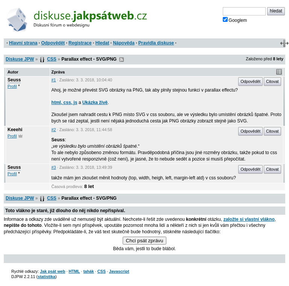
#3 (54, 167)
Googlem (235, 20)
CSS (51, 59)
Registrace (79, 43)
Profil (12, 86)
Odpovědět (53, 43)
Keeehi (15, 129)
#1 (54, 80)
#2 (54, 129)
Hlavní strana (23, 43)
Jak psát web (52, 271)
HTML (74, 271)
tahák (88, 271)
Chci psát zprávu (144, 240)
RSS (121, 59)
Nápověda (123, 43)
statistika (46, 276)
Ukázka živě (95, 102)
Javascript (119, 271)
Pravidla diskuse (156, 43)
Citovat (272, 81)
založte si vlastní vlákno (249, 219)
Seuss (14, 80)
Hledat (102, 43)
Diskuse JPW (20, 59)
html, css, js (65, 102)
